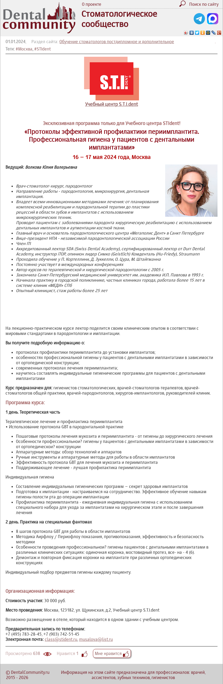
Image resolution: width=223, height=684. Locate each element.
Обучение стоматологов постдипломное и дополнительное (116, 41)
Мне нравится (112, 653)
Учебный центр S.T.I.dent (111, 104)
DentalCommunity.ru (30, 672)
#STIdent (42, 49)
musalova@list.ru (96, 639)
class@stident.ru (61, 639)
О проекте (91, 4)
